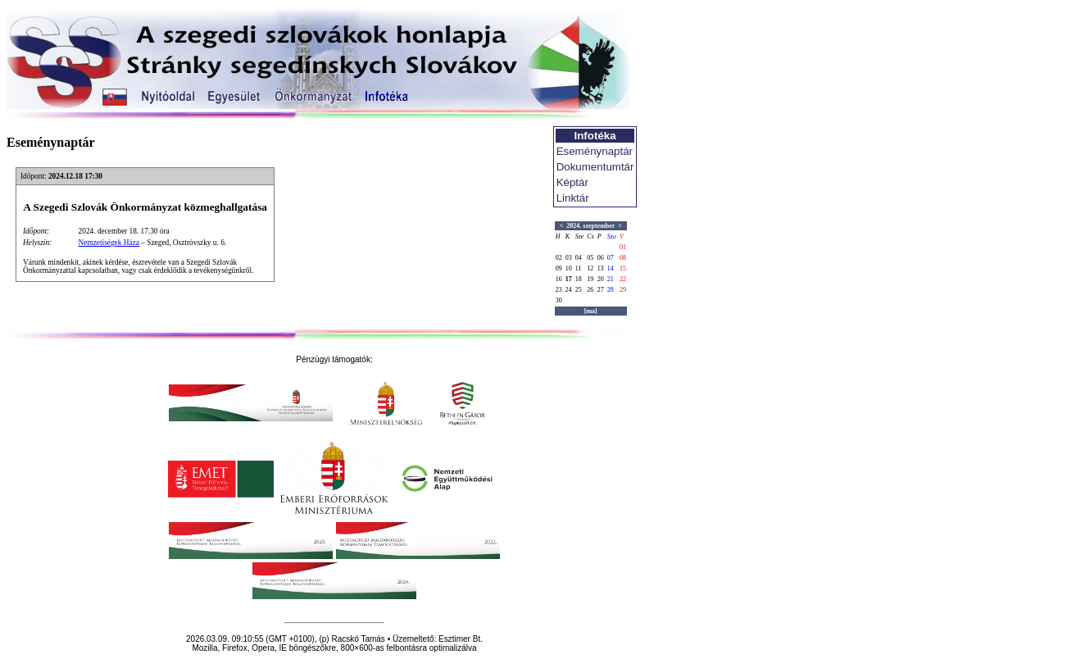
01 (623, 247)
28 (610, 289)
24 (568, 289)
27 (600, 289)
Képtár (572, 182)
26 (590, 289)
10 (568, 268)
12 (590, 268)
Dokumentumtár (595, 167)
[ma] (590, 311)
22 (623, 279)
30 (559, 300)
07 (610, 257)
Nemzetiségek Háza (109, 243)
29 (623, 289)
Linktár (572, 198)
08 (623, 257)
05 (590, 257)
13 (600, 268)
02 (559, 257)
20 (600, 279)
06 (600, 257)
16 (559, 279)
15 (623, 268)
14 (610, 268)
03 (568, 257)
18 (578, 279)
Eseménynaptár (594, 151)
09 (559, 268)
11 (578, 268)
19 (590, 279)
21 (610, 279)
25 (578, 289)
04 (578, 257)
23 (559, 289)
